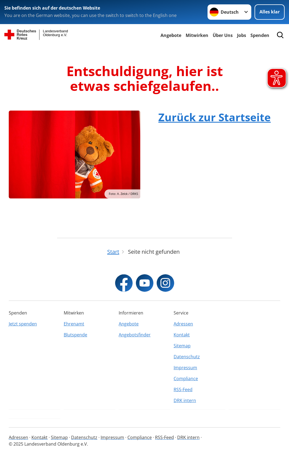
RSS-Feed (183, 389)
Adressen (183, 324)
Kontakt (182, 335)
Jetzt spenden (23, 324)
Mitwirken (197, 35)
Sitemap (182, 346)
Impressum (185, 368)
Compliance (186, 379)
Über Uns (223, 35)
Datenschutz (187, 357)
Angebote (170, 35)
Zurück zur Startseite (214, 117)
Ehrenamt (74, 324)
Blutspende (75, 335)
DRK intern (185, 400)
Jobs (241, 35)
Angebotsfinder (135, 335)
